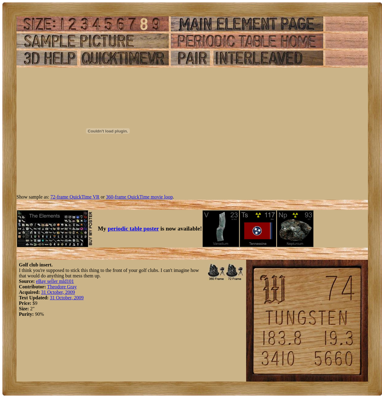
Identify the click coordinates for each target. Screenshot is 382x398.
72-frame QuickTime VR (75, 196)
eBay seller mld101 (55, 281)
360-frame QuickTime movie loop (139, 196)
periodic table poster (133, 228)
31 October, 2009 (58, 292)
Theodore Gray (62, 286)
